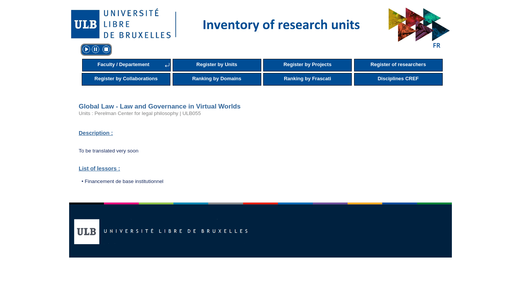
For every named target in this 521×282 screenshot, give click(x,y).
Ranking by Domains (216, 78)
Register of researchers (398, 64)
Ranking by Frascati (307, 78)
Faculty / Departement (123, 64)
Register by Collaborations (125, 78)
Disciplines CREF (398, 78)
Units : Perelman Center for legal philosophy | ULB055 (140, 113)
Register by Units (216, 64)
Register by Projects (307, 64)
